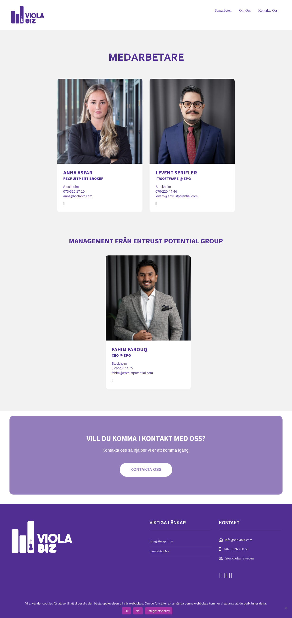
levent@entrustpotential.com (176, 196)
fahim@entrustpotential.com (132, 373)
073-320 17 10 (74, 191)
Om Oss (245, 10)
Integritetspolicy (161, 541)
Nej (138, 611)
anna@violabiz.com (77, 196)
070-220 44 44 (166, 191)
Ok (126, 611)
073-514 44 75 (122, 368)
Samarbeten (223, 10)
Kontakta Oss (268, 10)
